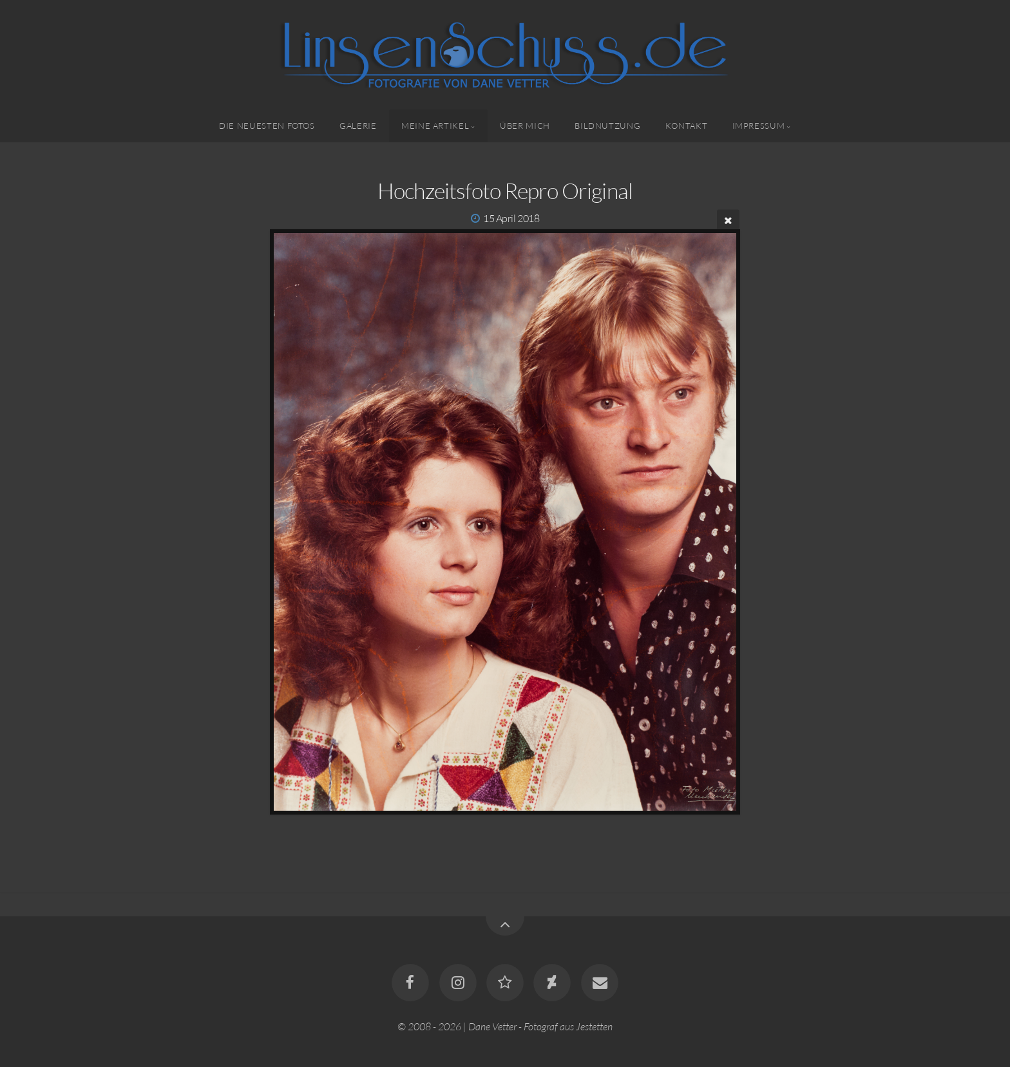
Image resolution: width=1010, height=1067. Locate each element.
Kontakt (686, 125)
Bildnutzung (607, 125)
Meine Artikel (435, 125)
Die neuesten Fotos (267, 125)
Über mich (525, 125)
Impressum (758, 125)
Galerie (357, 125)
